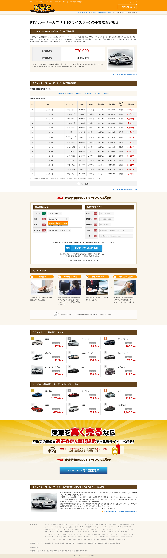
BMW (119, 527)
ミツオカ (61, 527)
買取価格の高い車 (115, 543)
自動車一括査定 (59, 543)
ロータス (59, 532)
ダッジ (47, 539)
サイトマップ (132, 2)
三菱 (97, 524)
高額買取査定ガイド (36, 543)
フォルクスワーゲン (67, 529)
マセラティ (56, 534)
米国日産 (104, 539)
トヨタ (54, 524)
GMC (64, 536)
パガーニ (75, 534)
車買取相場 (33, 524)
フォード (95, 536)
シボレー (57, 536)
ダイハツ (91, 524)
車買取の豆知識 (102, 543)
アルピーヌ (117, 534)
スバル (78, 524)
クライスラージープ (126, 536)
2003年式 (61, 93)
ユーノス (53, 527)
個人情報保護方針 (52, 551)
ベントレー (103, 529)
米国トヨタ (96, 539)
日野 (132, 524)
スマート (113, 527)
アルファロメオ (122, 532)
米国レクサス (86, 539)
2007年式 (97, 93)
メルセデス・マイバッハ (92, 527)
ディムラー (119, 529)
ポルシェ (83, 529)
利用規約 (75, 254)
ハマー (80, 536)
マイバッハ (105, 527)
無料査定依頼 (127, 7)
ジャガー (111, 529)
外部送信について (81, 551)
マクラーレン (87, 532)
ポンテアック (72, 536)
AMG (81, 527)
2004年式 (70, 93)
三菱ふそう (104, 524)
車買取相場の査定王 (84, 12)
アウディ (56, 529)
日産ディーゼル (124, 524)
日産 (60, 524)
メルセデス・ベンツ (72, 527)
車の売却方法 (49, 543)
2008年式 (107, 93)
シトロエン (97, 534)
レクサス (47, 524)
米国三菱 (111, 539)
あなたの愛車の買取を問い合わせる (125, 74)
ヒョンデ (118, 539)
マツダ (72, 524)
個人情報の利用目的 (65, 551)
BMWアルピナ (128, 527)
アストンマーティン (70, 532)
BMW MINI (48, 529)
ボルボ (125, 534)
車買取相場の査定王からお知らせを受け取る (83, 260)
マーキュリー (104, 536)
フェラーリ (112, 532)
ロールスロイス (93, 529)
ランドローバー (129, 529)
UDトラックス (113, 524)
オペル (77, 529)
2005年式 (79, 93)
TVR (79, 532)
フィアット (96, 532)
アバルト (104, 532)
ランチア (47, 534)
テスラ (53, 539)
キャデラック (49, 536)
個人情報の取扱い (65, 254)
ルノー (82, 534)
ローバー (52, 532)
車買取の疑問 (92, 543)
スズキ (84, 524)
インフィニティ (62, 539)
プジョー (88, 534)
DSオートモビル (107, 534)
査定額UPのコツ (81, 543)
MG (46, 532)
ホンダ (66, 524)
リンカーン (87, 536)
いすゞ (47, 527)
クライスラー (114, 536)
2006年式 (88, 93)
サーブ (131, 534)
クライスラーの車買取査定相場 (102, 12)
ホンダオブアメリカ (74, 539)
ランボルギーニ (65, 534)
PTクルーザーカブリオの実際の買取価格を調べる (120, 511)
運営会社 (32, 551)
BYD (125, 539)
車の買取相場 (70, 543)
